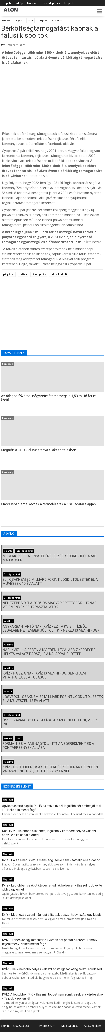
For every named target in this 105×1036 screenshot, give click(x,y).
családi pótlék (51, 3)
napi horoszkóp (13, 3)
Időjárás (69, 3)
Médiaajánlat (69, 1026)
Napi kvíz (33, 3)
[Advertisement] (52, 98)
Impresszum (47, 1026)
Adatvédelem (92, 1026)
